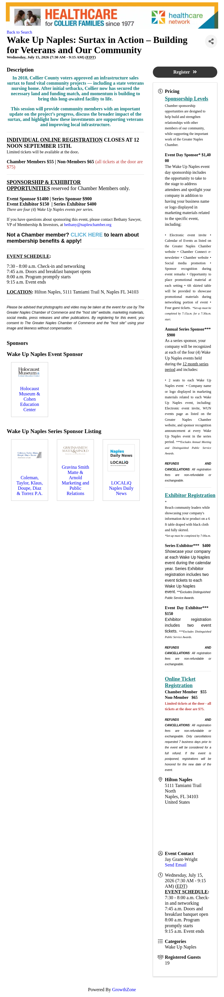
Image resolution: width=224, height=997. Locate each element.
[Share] (211, 41)
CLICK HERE (87, 235)
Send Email (175, 864)
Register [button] (185, 72)
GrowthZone (124, 989)
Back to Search (19, 32)
